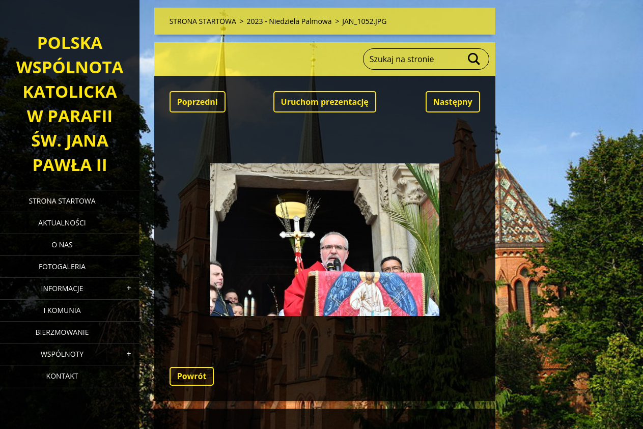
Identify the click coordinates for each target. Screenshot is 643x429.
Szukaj (474, 59)
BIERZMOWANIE (62, 332)
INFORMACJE (62, 288)
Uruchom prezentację (325, 101)
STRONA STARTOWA (62, 201)
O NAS (62, 244)
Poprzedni (197, 101)
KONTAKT (62, 376)
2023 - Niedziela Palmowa (289, 21)
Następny (452, 101)
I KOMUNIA (61, 310)
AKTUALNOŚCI (62, 222)
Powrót (192, 376)
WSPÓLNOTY (62, 354)
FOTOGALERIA (62, 266)
